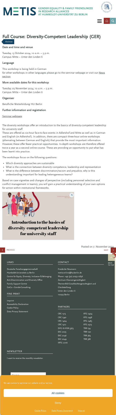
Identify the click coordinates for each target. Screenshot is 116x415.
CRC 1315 (62, 313)
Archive (8, 41)
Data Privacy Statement (62, 410)
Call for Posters (18, 251)
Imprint (81, 410)
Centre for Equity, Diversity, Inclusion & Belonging (29, 276)
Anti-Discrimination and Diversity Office (24, 280)
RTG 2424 (87, 313)
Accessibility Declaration (18, 304)
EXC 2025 (62, 332)
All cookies (58, 393)
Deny (58, 402)
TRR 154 (86, 328)
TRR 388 (87, 339)
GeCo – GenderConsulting (18, 287)
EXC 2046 (62, 335)
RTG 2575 (87, 324)
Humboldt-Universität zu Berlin (21, 272)
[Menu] (99, 21)
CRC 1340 (62, 317)
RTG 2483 (87, 321)
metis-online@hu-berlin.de (70, 272)
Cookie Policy (40, 410)
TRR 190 (87, 332)
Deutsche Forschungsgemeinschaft (22, 269)
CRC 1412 (62, 324)
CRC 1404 (62, 321)
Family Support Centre (17, 283)
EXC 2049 (62, 339)
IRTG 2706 (63, 342)
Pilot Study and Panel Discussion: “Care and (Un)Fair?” (110, 251)
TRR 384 (87, 335)
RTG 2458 (87, 317)
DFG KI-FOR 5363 (66, 328)
